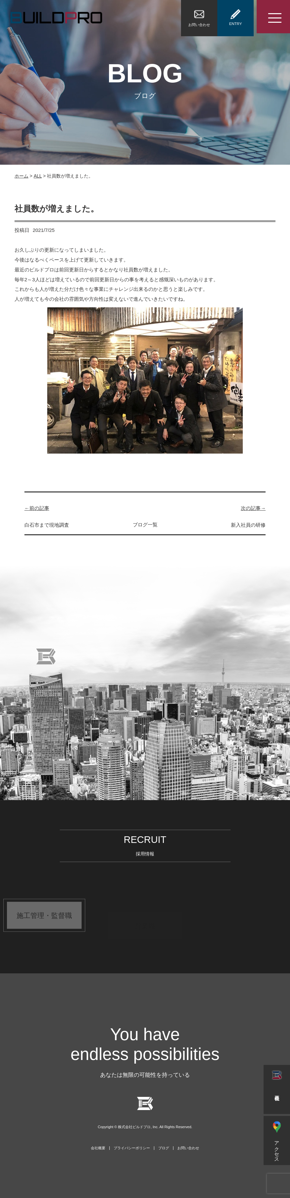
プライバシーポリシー (132, 1148)
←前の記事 (36, 508)
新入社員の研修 (248, 525)
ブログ (163, 1148)
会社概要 (98, 1148)
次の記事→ (253, 508)
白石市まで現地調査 (46, 525)
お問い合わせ (188, 1148)
